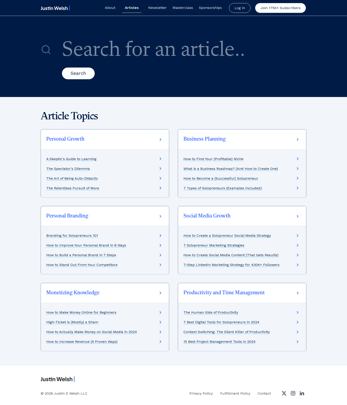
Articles (132, 8)
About (110, 8)
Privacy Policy (201, 393)
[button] (280, 8)
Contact (264, 393)
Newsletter (157, 8)
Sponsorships (210, 8)
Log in (240, 8)
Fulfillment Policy (235, 393)
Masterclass (183, 8)
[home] (54, 8)
